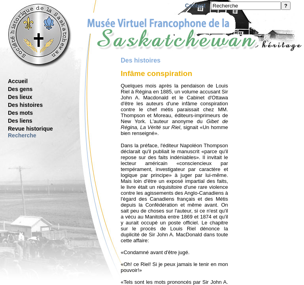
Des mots (20, 113)
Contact (195, 5)
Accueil (18, 81)
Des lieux (20, 97)
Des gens (20, 89)
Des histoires (25, 105)
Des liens (20, 121)
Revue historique (30, 128)
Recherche (22, 135)
